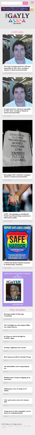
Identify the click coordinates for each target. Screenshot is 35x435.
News (10, 73)
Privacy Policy (27, 426)
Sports (10, 221)
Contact (4, 427)
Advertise (4, 426)
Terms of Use (18, 426)
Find (25, 3)
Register (11, 426)
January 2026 (17, 304)
